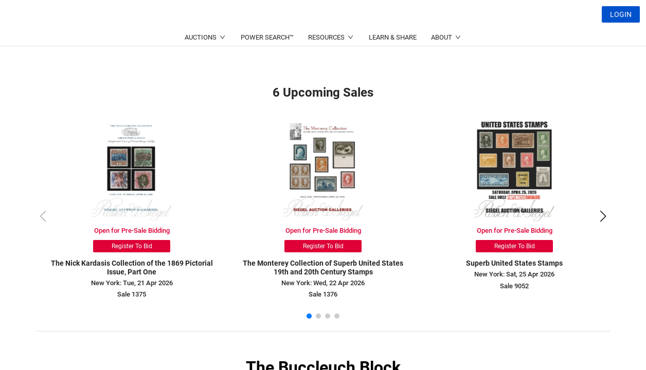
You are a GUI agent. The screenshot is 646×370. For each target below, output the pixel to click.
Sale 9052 (514, 286)
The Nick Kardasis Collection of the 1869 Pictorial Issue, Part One (132, 267)
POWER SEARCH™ (267, 62)
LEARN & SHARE (393, 62)
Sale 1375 (131, 294)
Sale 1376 (323, 294)
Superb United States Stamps (514, 263)
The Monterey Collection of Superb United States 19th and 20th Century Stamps (323, 267)
